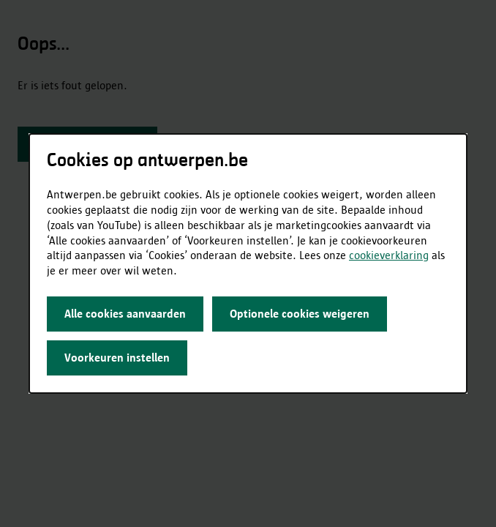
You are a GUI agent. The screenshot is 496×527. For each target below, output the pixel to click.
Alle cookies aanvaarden (125, 313)
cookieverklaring (389, 255)
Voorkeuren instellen (117, 357)
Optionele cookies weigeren (299, 313)
